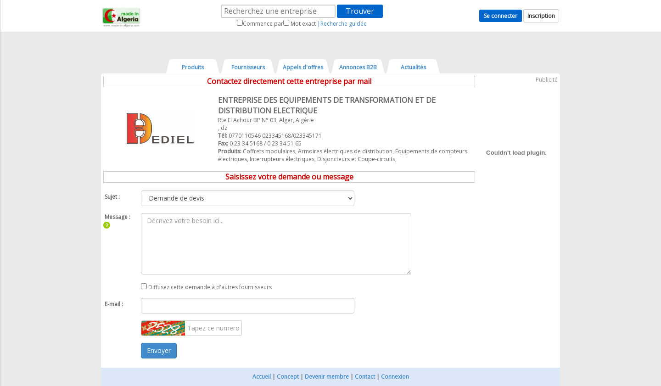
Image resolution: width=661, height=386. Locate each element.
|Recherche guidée (342, 24)
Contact (365, 376)
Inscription (541, 16)
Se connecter (500, 16)
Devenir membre (327, 376)
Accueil (261, 376)
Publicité (547, 80)
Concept (288, 376)
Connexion (395, 376)
